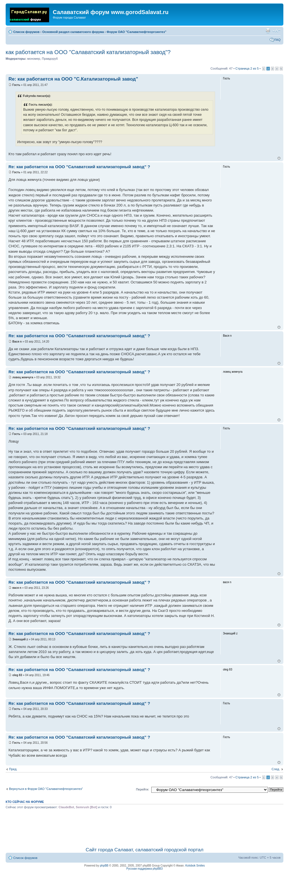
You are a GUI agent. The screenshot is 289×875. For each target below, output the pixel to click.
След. (276, 769)
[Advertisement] (144, 827)
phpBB (104, 865)
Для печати (268, 30)
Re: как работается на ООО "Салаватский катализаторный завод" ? (79, 166)
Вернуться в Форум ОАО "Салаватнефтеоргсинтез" (46, 788)
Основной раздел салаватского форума (73, 32)
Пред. (13, 769)
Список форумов (26, 32)
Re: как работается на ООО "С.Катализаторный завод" (73, 79)
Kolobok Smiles (195, 865)
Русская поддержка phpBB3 (144, 868)
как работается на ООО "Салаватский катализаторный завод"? (88, 52)
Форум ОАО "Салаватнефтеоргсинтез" (137, 32)
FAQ (277, 39)
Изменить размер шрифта (276, 30)
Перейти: (142, 789)
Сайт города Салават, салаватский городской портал (144, 849)
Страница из (247, 68)
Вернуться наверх (279, 158)
